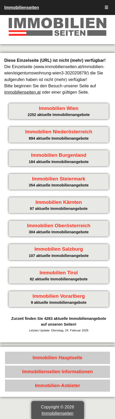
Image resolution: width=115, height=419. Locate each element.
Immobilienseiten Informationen (57, 371)
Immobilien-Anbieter (57, 385)
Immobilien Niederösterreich (58, 131)
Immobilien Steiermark (59, 178)
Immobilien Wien (58, 108)
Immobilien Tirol (58, 272)
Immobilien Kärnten (59, 202)
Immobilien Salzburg (58, 249)
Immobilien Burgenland (58, 155)
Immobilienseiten (21, 7)
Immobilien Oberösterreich (58, 225)
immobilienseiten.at (22, 92)
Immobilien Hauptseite (58, 357)
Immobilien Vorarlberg (58, 296)
